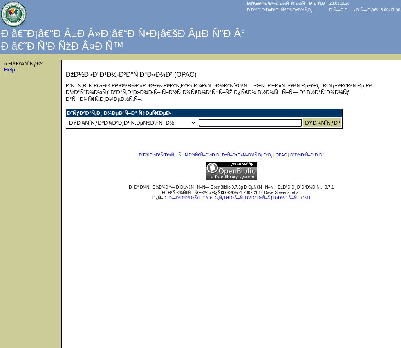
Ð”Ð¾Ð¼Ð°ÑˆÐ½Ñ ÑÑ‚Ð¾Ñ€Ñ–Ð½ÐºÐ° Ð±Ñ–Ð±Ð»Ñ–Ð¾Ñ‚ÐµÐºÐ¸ (205, 155)
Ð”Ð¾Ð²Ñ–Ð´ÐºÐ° (307, 155)
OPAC (281, 155)
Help (9, 70)
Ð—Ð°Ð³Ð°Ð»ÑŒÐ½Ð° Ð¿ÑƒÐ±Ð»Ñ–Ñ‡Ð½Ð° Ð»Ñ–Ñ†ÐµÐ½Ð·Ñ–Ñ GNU (239, 198)
